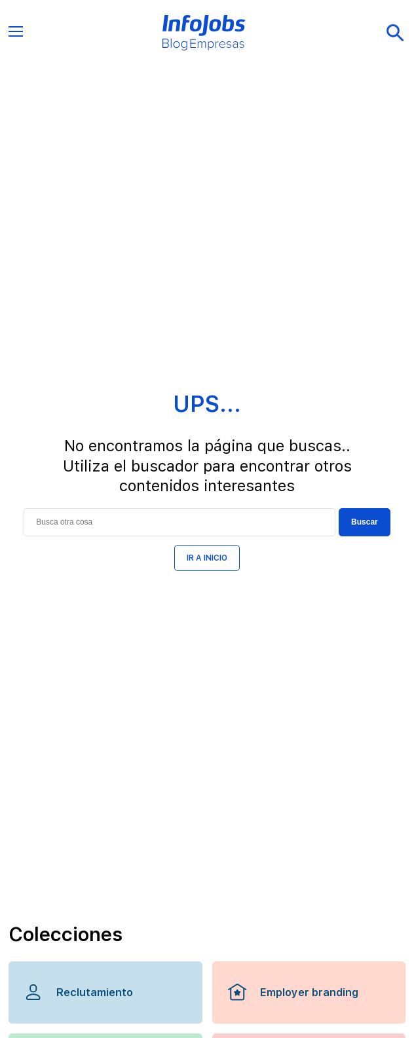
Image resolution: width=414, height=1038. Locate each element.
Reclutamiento (78, 992)
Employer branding (292, 992)
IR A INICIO (207, 558)
